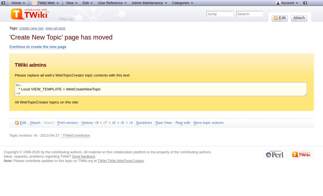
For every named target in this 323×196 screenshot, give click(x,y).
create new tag (31, 28)
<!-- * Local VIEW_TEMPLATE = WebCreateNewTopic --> (161, 89)
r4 (131, 123)
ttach (35, 123)
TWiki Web (45, 3)
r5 (122, 123)
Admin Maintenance (150, 3)
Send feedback (83, 156)
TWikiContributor (76, 135)
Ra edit (182, 123)
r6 (113, 123)
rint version (67, 123)
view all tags (55, 28)
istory (87, 123)
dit (20, 123)
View (72, 3)
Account (287, 3)
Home (19, 3)
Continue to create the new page (37, 47)
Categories (183, 3)
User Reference (112, 3)
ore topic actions (208, 123)
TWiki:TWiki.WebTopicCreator (121, 161)
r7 (105, 123)
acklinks (144, 123)
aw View (163, 123)
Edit (88, 3)
